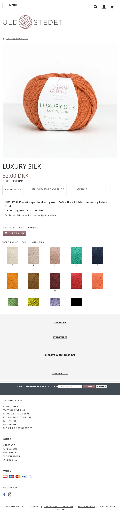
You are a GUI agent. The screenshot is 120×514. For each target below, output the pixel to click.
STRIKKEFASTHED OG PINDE (48, 189)
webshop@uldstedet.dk (58, 506)
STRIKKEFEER (10, 424)
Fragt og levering (14, 410)
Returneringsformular (17, 417)
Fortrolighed (11, 406)
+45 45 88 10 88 (86, 506)
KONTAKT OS (10, 421)
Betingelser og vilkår (16, 413)
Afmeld (101, 386)
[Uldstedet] (32, 21)
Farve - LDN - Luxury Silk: (23, 242)
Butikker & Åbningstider (17, 428)
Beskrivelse (13, 189)
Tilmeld (89, 386)
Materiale (80, 189)
